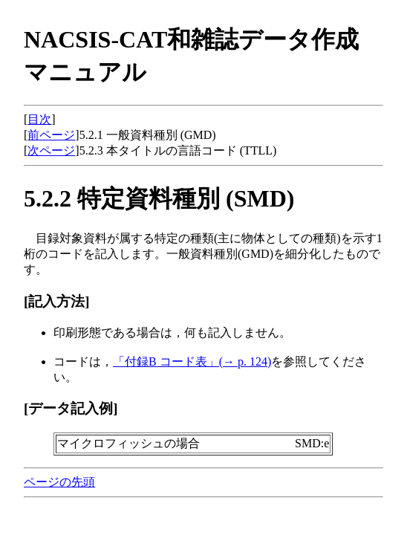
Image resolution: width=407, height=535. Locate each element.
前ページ (51, 135)
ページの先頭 (59, 482)
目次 (39, 119)
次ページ (51, 150)
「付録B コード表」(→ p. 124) (192, 361)
